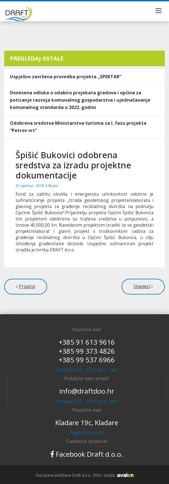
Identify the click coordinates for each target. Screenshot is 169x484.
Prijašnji (27, 286)
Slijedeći (141, 286)
